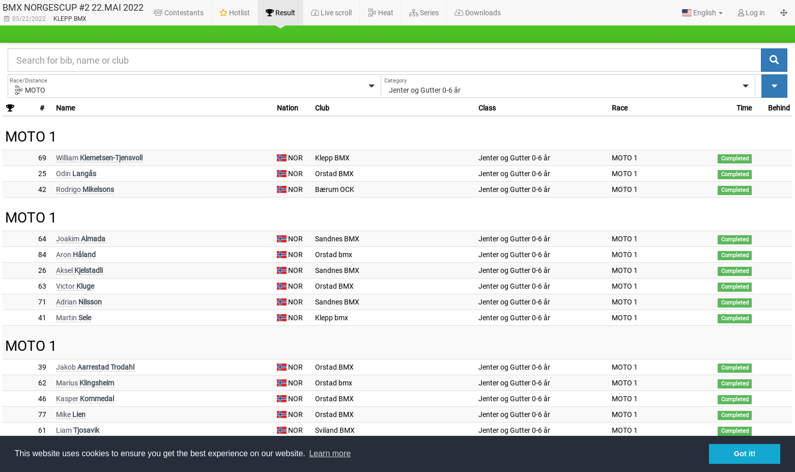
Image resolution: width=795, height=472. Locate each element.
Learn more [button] (330, 453)
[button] (702, 12)
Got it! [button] (744, 454)
